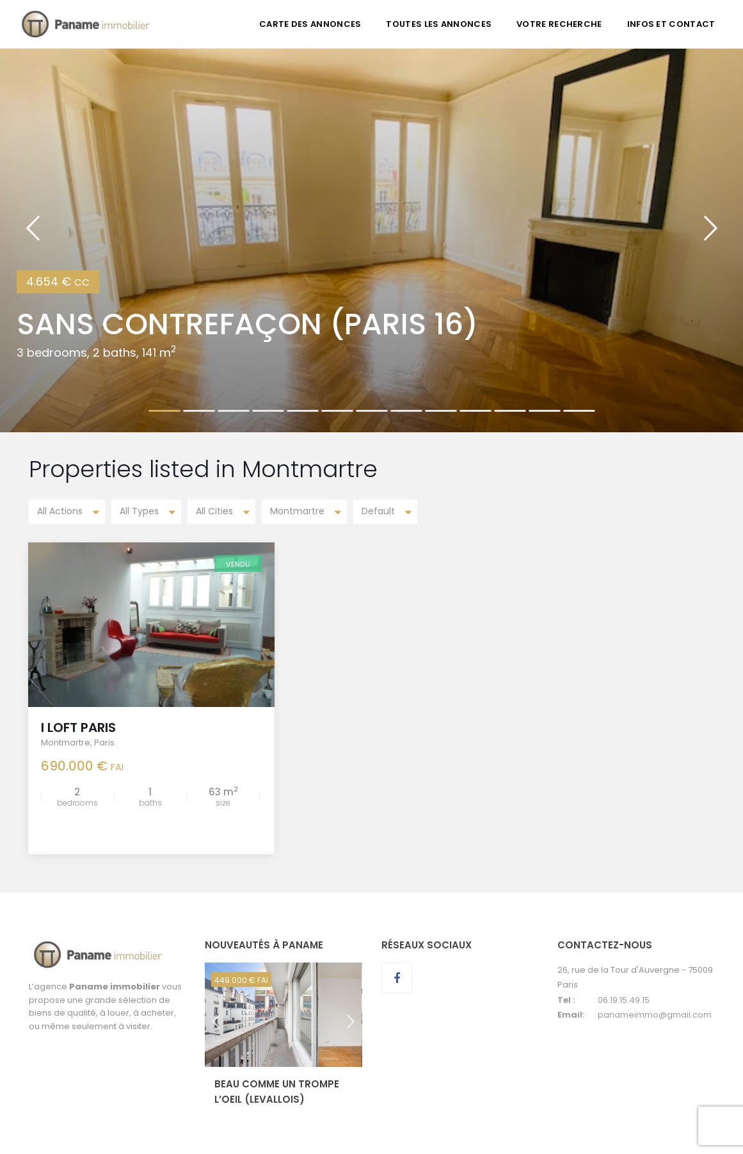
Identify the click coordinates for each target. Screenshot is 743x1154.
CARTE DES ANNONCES (310, 24)
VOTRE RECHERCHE (559, 24)
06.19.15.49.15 (624, 999)
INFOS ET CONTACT (671, 24)
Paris (105, 741)
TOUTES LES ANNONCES (438, 24)
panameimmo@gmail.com (655, 1013)
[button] (32, 240)
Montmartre (66, 741)
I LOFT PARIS (79, 726)
